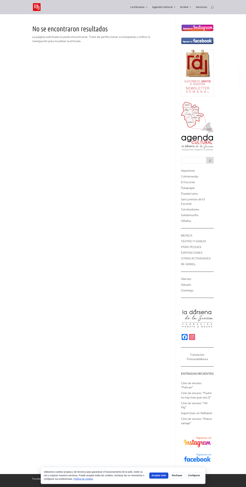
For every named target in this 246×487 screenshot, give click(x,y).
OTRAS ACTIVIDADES (196, 258)
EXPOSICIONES (191, 253)
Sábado (186, 285)
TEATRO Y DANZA (193, 241)
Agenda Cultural (162, 7)
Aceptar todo (159, 475)
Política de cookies (83, 479)
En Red (184, 7)
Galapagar (188, 188)
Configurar (194, 475)
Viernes (186, 279)
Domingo (187, 290)
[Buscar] (210, 160)
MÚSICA (186, 235)
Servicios (201, 7)
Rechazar (177, 475)
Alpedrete (188, 171)
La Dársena (137, 7)
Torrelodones (190, 209)
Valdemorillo (189, 215)
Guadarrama (189, 193)
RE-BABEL (188, 264)
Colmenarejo (189, 176)
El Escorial (188, 182)
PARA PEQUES (191, 247)
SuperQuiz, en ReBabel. (197, 413)
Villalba (186, 221)
